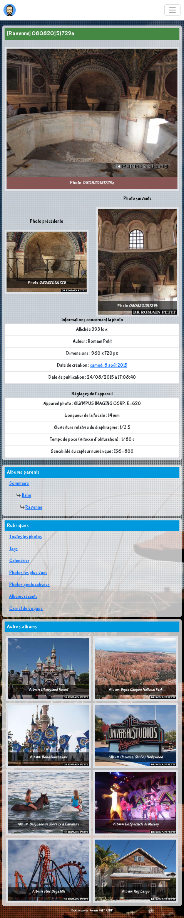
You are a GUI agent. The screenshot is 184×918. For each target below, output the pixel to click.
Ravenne (33, 507)
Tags (13, 549)
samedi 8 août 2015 (108, 365)
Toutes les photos (25, 537)
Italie (26, 495)
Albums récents (23, 597)
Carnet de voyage (26, 608)
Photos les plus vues (28, 573)
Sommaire (19, 483)
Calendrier (19, 561)
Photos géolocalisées (29, 585)
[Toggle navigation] (172, 10)
